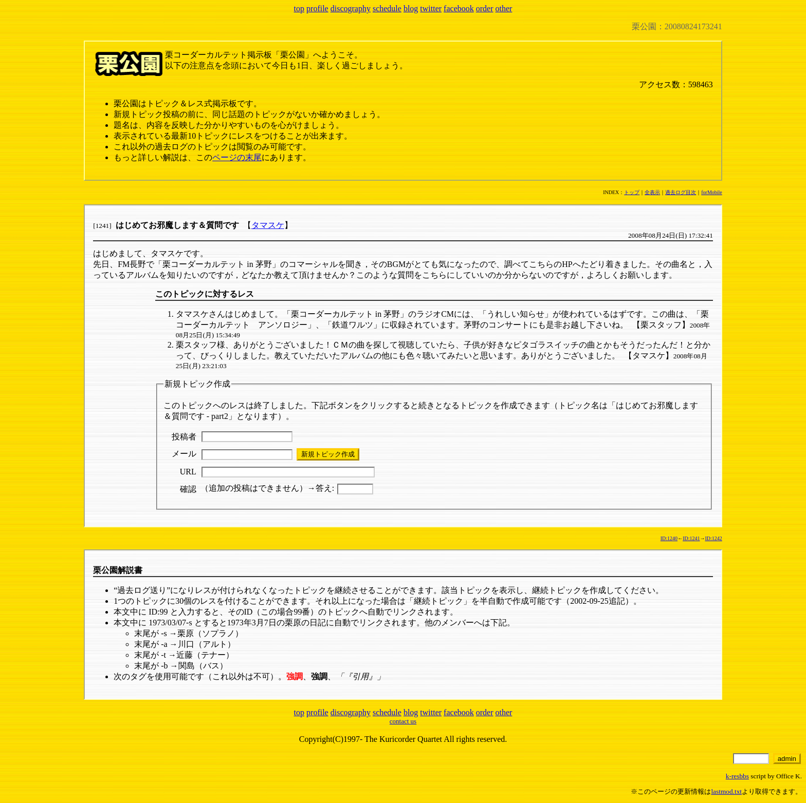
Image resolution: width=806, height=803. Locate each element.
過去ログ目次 (680, 192)
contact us (403, 721)
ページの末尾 (237, 157)
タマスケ (267, 225)
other (504, 8)
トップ (631, 192)
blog (411, 8)
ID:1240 (669, 538)
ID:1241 (691, 538)
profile (317, 8)
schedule (387, 8)
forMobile (711, 192)
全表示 (652, 192)
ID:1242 (713, 538)
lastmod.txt (726, 791)
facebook (459, 8)
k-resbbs (737, 776)
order (484, 8)
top (299, 8)
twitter (431, 8)
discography (351, 8)
